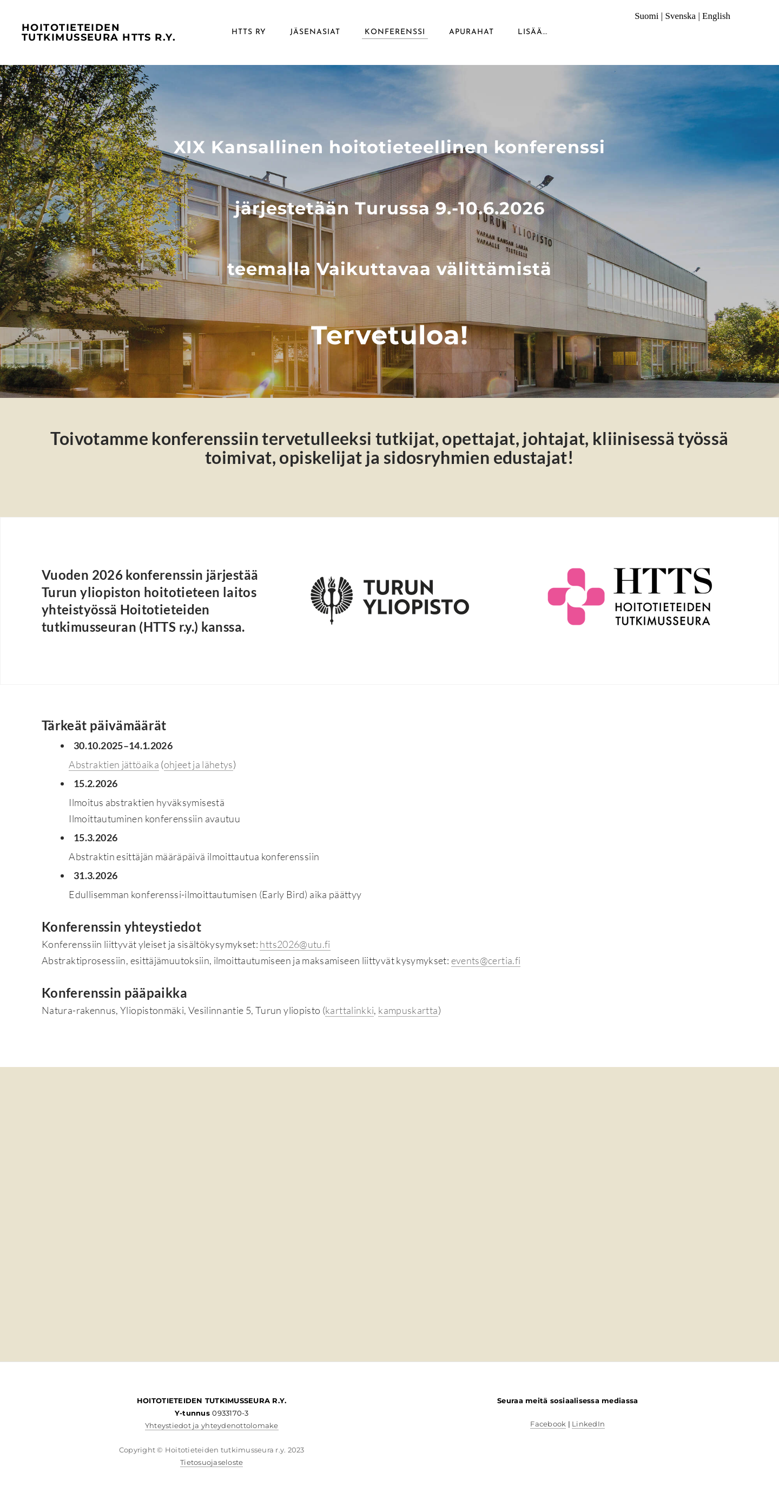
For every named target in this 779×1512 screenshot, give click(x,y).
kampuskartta (408, 1010)
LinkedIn (588, 1423)
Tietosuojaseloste (211, 1462)
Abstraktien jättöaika (114, 764)
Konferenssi (395, 32)
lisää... (532, 32)
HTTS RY (249, 32)
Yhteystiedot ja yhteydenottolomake (212, 1425)
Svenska (680, 16)
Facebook (548, 1423)
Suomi (646, 16)
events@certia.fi (486, 960)
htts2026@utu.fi (295, 944)
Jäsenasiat (315, 32)
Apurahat (471, 32)
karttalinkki (349, 1010)
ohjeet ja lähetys (198, 764)
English (716, 16)
